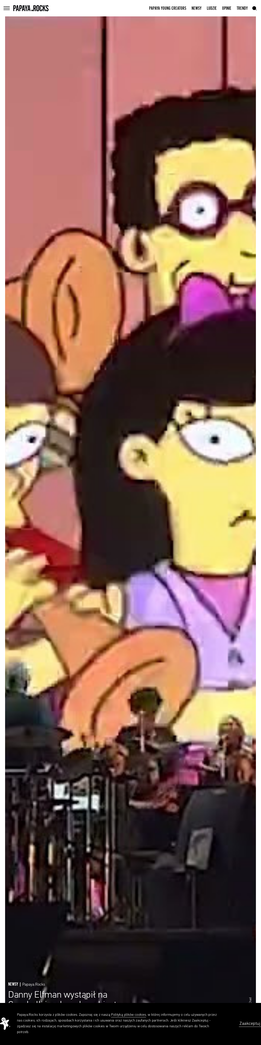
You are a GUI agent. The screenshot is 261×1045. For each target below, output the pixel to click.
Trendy (242, 8)
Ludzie (212, 8)
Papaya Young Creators (167, 8)
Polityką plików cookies (128, 1015)
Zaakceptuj (250, 1023)
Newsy (197, 8)
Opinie (226, 8)
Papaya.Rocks (33, 985)
